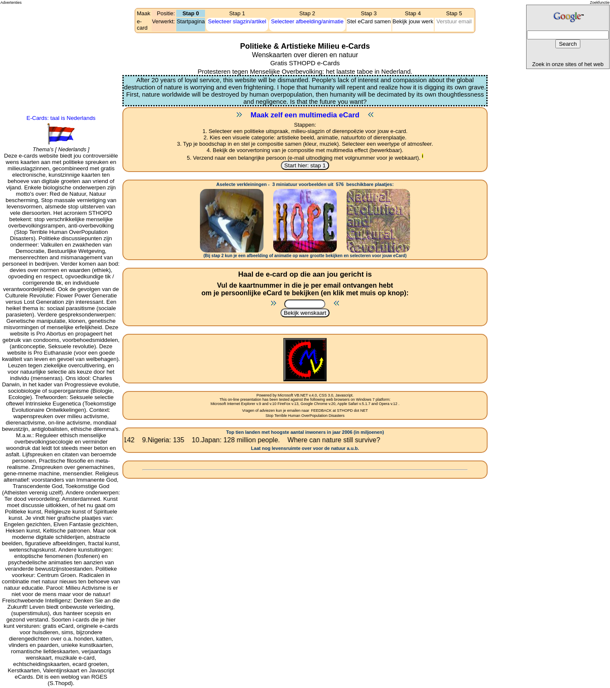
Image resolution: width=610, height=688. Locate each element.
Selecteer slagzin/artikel (237, 21)
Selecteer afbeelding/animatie (307, 21)
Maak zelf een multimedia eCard (305, 115)
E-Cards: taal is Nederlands (61, 118)
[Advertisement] (38, 36)
